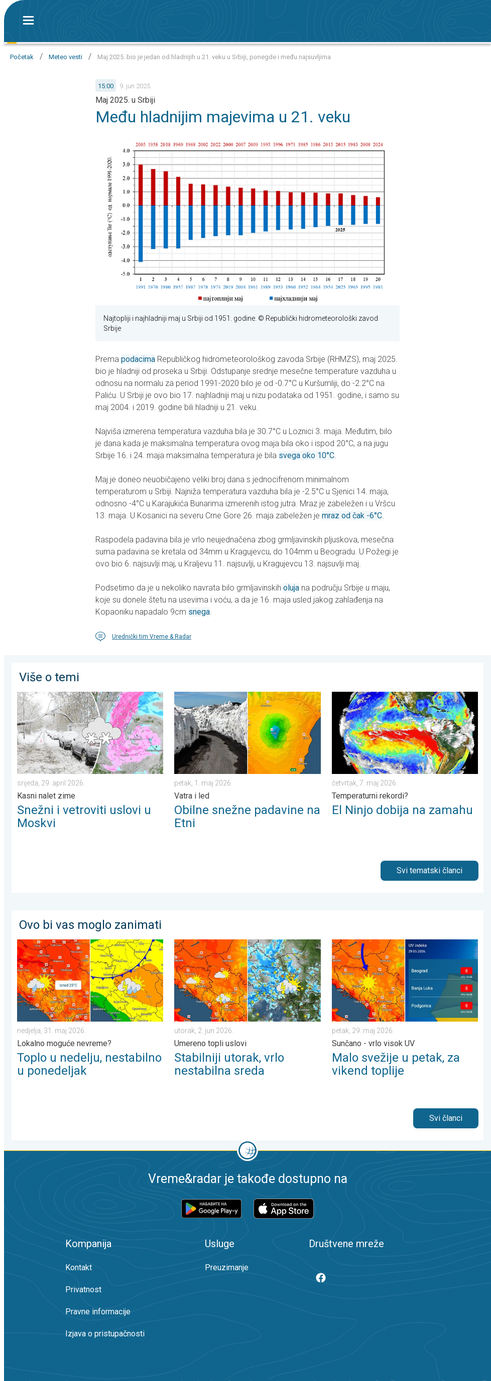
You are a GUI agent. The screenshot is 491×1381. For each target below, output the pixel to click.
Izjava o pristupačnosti (105, 1333)
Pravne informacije (98, 1311)
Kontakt (78, 1267)
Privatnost (83, 1289)
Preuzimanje (227, 1267)
